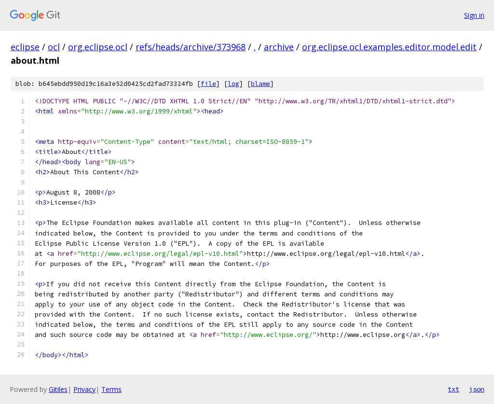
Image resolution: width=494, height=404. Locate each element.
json (476, 389)
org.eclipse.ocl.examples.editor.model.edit (389, 47)
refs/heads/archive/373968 (191, 47)
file (208, 84)
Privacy (84, 389)
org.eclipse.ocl (97, 47)
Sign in (474, 15)
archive (279, 47)
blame (260, 84)
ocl (54, 47)
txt (453, 389)
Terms (111, 389)
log (233, 84)
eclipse (25, 47)
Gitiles (58, 389)
